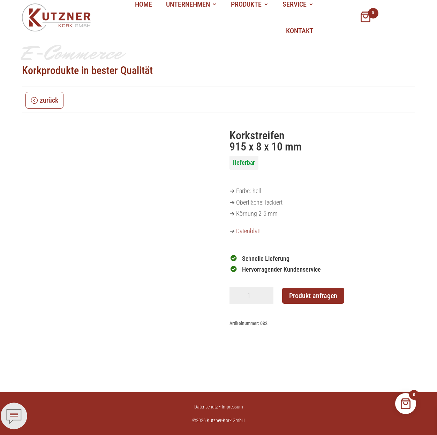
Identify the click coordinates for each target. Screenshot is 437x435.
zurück (49, 100)
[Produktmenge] (251, 295)
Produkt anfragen (313, 296)
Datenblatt (248, 231)
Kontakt (300, 31)
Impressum (232, 407)
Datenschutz (206, 407)
